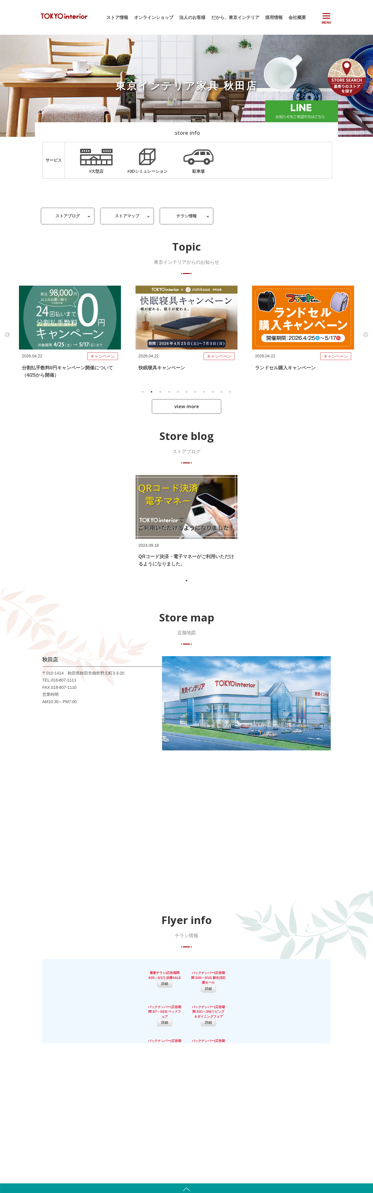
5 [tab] (178, 392)
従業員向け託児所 (242, 1153)
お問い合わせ (304, 1147)
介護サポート (238, 1147)
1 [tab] (143, 392)
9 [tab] (213, 392)
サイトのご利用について (313, 1140)
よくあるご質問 (306, 1134)
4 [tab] (169, 392)
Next (366, 335)
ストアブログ (67, 216)
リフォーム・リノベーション (250, 1135)
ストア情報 (117, 17)
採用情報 (274, 17)
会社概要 (297, 17)
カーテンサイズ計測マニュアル (252, 1159)
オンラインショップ (153, 17)
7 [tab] (195, 392)
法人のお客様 (192, 17)
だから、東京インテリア (235, 17)
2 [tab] (151, 392)
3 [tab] (160, 392)
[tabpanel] (70, 335)
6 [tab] (186, 392)
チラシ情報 (186, 216)
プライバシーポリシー (311, 1153)
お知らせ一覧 (132, 1110)
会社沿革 (177, 1116)
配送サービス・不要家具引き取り (254, 1122)
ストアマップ (127, 216)
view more (186, 407)
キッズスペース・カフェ (247, 1116)
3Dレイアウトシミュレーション (252, 1110)
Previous (7, 335)
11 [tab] (230, 392)
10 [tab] (221, 392)
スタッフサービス (242, 1128)
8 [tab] (204, 392)
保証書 (299, 1159)
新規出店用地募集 (184, 1122)
